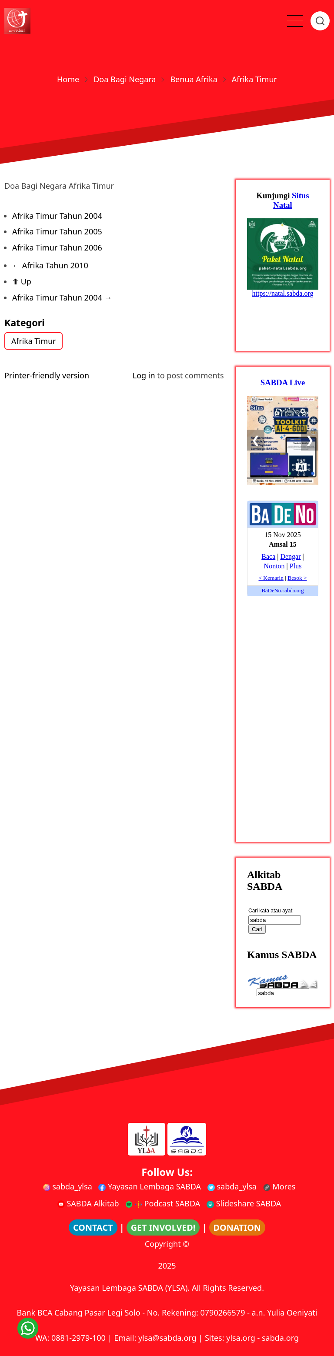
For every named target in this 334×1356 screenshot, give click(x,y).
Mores (279, 1186)
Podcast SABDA (162, 1203)
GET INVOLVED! (163, 1227)
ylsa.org (240, 1338)
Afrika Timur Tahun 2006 (57, 247)
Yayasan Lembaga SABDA (149, 1186)
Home (68, 79)
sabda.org (280, 1338)
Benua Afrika (193, 79)
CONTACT (93, 1227)
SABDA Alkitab (88, 1203)
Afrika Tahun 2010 (50, 265)
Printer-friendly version (46, 375)
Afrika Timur (34, 341)
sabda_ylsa (67, 1186)
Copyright (163, 1244)
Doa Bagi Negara (125, 79)
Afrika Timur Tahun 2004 (57, 215)
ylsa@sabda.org (167, 1338)
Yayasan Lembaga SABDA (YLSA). (130, 1288)
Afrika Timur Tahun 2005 (57, 231)
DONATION (237, 1227)
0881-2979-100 (78, 1338)
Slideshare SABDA (244, 1203)
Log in (144, 375)
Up (21, 281)
